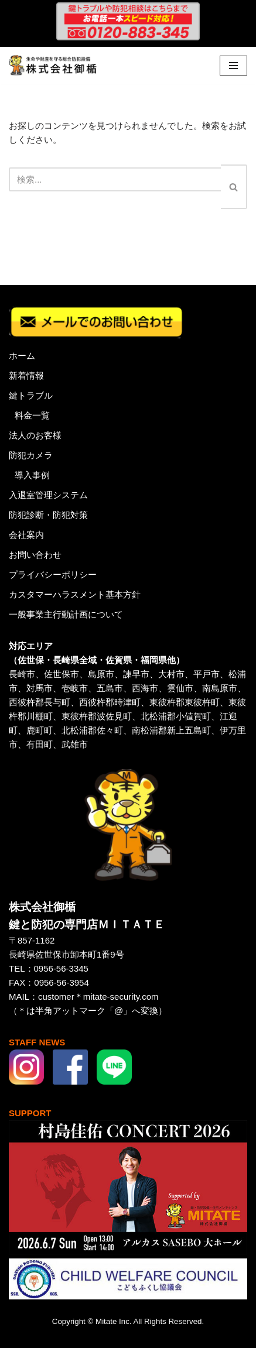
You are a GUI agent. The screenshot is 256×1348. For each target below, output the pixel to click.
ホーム (22, 356)
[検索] (115, 179)
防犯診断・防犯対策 (48, 515)
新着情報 (26, 375)
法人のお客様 (35, 435)
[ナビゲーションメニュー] (233, 66)
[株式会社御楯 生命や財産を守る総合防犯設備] (53, 65)
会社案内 (26, 535)
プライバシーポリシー (53, 574)
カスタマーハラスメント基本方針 (75, 594)
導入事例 (32, 475)
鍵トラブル (31, 395)
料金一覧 (32, 415)
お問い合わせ (35, 555)
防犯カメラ (31, 455)
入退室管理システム (48, 495)
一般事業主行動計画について (66, 614)
